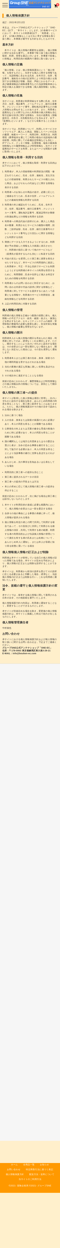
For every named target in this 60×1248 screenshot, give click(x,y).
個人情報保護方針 (15, 1174)
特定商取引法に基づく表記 (39, 1169)
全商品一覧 (29, 1164)
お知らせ (44, 1164)
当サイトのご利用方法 (30, 1179)
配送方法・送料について (41, 1174)
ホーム (14, 1164)
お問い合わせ (14, 1169)
